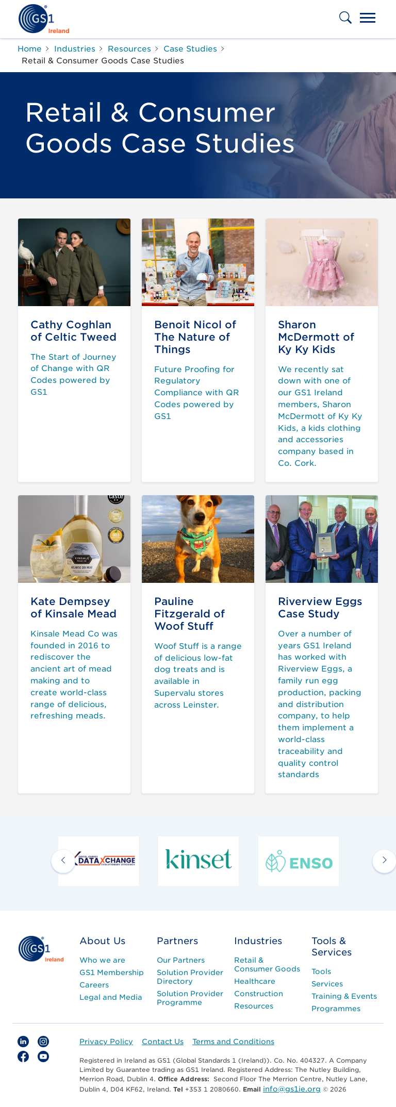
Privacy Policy (106, 1041)
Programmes (335, 1008)
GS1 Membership (111, 972)
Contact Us (163, 1041)
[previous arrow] (63, 861)
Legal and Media (110, 997)
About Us (102, 940)
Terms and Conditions (233, 1041)
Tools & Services (331, 946)
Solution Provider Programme (190, 998)
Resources (253, 1006)
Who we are (102, 960)
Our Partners (181, 960)
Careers (94, 985)
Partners (177, 940)
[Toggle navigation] (368, 19)
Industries (258, 940)
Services (327, 984)
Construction (258, 993)
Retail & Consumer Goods (267, 964)
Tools (321, 971)
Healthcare (254, 981)
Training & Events (344, 996)
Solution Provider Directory (190, 976)
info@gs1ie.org (292, 1089)
